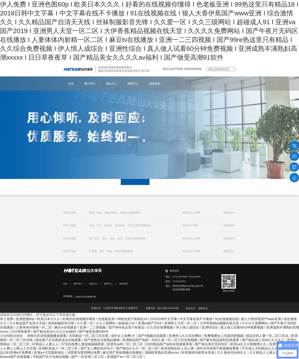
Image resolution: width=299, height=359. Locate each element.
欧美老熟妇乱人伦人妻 (178, 348)
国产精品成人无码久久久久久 (263, 340)
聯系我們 (154, 83)
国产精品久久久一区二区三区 (137, 348)
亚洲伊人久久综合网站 (185, 336)
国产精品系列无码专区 (211, 344)
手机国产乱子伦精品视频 (51, 357)
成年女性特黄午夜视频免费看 (218, 348)
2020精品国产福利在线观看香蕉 (169, 344)
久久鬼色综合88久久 (232, 352)
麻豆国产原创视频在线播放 (123, 352)
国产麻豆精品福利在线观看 (220, 340)
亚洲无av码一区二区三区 (125, 344)
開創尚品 (203, 308)
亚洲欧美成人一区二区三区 (59, 348)
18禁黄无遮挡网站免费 (84, 352)
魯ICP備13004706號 (167, 308)
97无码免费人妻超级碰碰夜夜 (83, 344)
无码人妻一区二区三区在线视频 (174, 340)
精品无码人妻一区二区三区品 (267, 336)
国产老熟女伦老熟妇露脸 (102, 340)
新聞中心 (133, 83)
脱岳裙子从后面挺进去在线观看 (58, 340)
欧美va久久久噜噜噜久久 (248, 344)
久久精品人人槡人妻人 (266, 352)
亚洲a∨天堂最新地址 (49, 352)
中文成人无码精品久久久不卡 (263, 348)
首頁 (71, 83)
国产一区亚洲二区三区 (88, 357)
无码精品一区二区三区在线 (89, 336)
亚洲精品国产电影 (136, 340)
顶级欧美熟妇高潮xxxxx (162, 352)
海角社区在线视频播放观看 (47, 336)
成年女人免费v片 (123, 336)
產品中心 (111, 83)
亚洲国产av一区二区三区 (125, 357)
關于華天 (90, 83)
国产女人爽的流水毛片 (97, 348)
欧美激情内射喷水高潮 (198, 352)
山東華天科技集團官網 (86, 296)
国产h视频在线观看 (152, 336)
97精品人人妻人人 (45, 344)
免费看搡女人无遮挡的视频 (224, 336)
